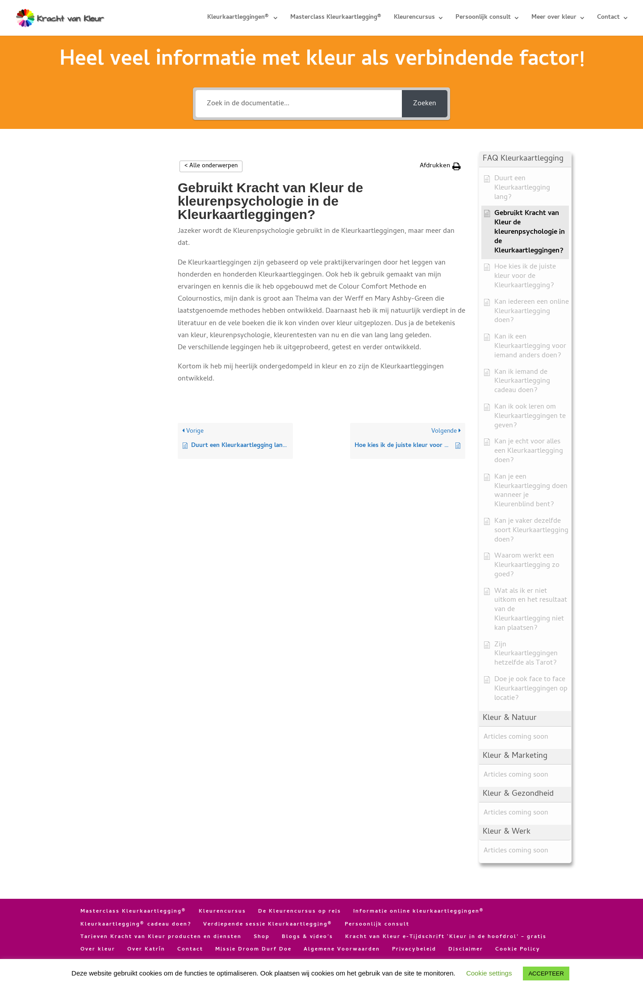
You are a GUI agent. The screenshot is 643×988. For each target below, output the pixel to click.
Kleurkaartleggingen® (238, 19)
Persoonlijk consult (483, 19)
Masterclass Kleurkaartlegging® (336, 19)
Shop (262, 937)
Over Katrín (146, 949)
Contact (608, 19)
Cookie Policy (517, 949)
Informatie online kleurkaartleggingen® (418, 911)
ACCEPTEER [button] (546, 973)
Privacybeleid (414, 949)
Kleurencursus (414, 19)
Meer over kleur (553, 19)
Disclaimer (465, 949)
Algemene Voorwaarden (342, 949)
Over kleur (97, 949)
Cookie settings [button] (489, 973)
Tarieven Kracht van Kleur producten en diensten (161, 937)
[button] (440, 166)
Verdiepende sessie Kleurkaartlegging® (268, 924)
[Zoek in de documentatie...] (299, 103)
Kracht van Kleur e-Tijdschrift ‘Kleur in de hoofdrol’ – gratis (446, 937)
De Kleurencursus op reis (299, 911)
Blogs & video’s (307, 937)
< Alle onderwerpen (211, 166)
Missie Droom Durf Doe (253, 949)
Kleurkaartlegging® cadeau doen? (135, 924)
